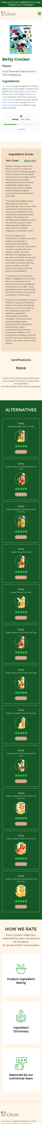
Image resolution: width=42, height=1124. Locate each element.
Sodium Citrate (24, 92)
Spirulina (12, 100)
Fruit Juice (7, 102)
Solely (21, 423)
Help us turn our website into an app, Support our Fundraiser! (21, 3)
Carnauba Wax (15, 105)
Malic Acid (13, 94)
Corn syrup (7, 86)
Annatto (16, 102)
